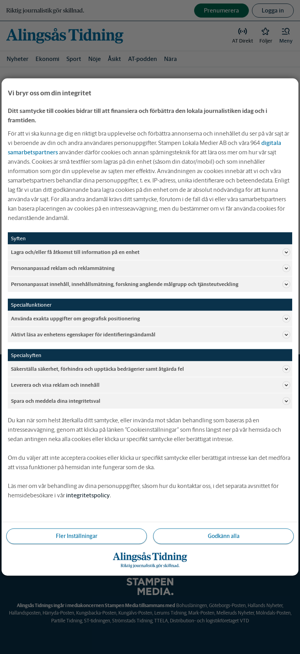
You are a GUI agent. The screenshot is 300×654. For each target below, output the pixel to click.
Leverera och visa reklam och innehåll (150, 385)
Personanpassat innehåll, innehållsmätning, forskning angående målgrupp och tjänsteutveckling (150, 284)
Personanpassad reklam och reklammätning (150, 268)
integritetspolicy (88, 495)
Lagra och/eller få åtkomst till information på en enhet (150, 252)
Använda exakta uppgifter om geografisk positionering (150, 319)
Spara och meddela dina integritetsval (150, 401)
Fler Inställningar (76, 536)
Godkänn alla (223, 536)
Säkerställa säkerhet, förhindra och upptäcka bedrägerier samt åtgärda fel (150, 369)
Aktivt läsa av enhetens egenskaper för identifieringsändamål (150, 335)
